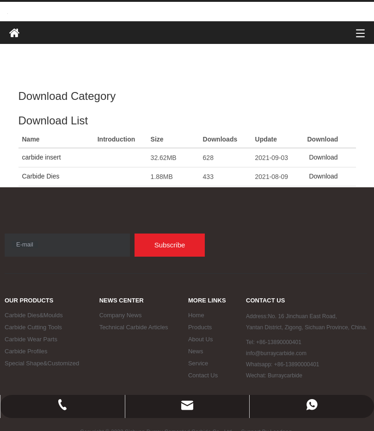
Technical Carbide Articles (133, 327)
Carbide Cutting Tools (33, 327)
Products (200, 327)
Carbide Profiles (26, 351)
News (195, 351)
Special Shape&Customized (42, 363)
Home (196, 315)
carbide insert (41, 157)
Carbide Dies (41, 176)
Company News (120, 315)
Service (198, 363)
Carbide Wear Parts (31, 339)
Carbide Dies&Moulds (34, 315)
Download (322, 157)
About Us (200, 339)
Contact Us (203, 375)
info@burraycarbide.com (276, 353)
